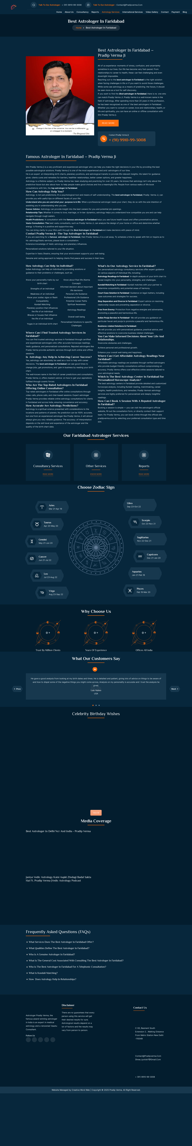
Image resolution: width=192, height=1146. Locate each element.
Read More (108, 130)
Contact (165, 14)
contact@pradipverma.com (148, 1111)
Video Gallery (152, 14)
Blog (185, 14)
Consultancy (83, 14)
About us (69, 14)
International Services (132, 14)
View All (96, 853)
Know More (96, 507)
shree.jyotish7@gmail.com (148, 1114)
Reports (95, 14)
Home (59, 14)
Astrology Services (111, 14)
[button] (17, 725)
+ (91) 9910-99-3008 (145, 1132)
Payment (176, 14)
